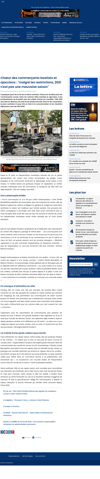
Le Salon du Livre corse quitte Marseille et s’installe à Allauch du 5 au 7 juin (89, 36)
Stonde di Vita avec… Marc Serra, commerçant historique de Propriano (10, 36)
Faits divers (19, 22)
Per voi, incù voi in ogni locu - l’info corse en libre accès (50, 7)
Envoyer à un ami (21, 442)
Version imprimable (41, 442)
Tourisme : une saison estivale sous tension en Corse (85, 223)
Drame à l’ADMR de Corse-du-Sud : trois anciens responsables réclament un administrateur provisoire (63, 37)
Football (37, 22)
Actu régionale (6, 22)
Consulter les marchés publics (12, 27)
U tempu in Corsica (13, 409)
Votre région (55, 22)
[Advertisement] (50, 57)
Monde (64, 22)
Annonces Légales (75, 22)
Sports (45, 22)
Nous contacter (45, 461)
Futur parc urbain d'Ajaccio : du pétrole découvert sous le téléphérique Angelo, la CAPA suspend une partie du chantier (87, 245)
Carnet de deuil (31, 27)
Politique (28, 22)
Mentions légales (30, 461)
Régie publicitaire (15, 461)
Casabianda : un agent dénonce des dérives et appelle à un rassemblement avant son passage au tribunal (86, 203)
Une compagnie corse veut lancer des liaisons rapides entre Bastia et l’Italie (86, 214)
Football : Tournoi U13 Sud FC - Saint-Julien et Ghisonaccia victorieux (36, 36)
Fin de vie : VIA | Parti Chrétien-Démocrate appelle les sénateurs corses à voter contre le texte (29, 392)
